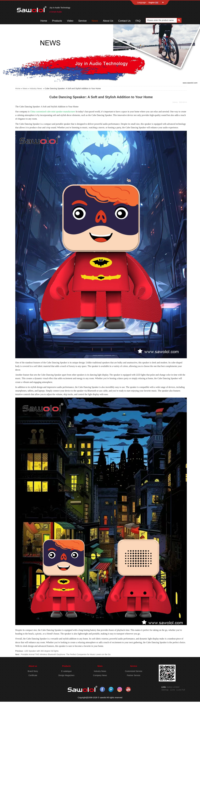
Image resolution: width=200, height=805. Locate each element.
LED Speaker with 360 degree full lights (41, 651)
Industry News (36, 88)
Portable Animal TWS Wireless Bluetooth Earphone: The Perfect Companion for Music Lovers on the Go (65, 654)
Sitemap (164, 690)
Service (82, 20)
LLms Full (181, 690)
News (95, 20)
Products (57, 20)
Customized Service (133, 671)
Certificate (32, 675)
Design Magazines (66, 675)
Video (70, 20)
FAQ (138, 20)
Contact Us (124, 20)
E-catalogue (66, 671)
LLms (172, 690)
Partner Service (133, 675)
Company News (100, 675)
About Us (108, 20)
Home (43, 20)
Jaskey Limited (172, 687)
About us (33, 666)
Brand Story (33, 671)
